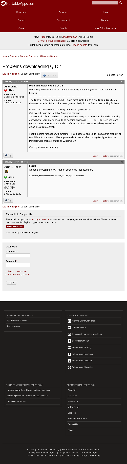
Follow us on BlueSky (79, 347)
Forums (21, 20)
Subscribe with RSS (79, 341)
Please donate (79, 45)
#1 (122, 82)
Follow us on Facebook (80, 354)
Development (63, 20)
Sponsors (72, 413)
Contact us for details (16, 401)
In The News (73, 407)
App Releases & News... (17, 320)
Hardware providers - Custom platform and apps (28, 390)
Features (63, 12)
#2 (122, 162)
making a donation (40, 219)
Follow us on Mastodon (80, 367)
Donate (63, 28)
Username (11, 251)
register (16, 73)
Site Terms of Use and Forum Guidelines (81, 449)
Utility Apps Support (48, 56)
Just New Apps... (14, 326)
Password (11, 261)
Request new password (19, 274)
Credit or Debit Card (47, 455)
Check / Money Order (75, 455)
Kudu (42, 37)
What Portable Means (77, 418)
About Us (72, 390)
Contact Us (73, 424)
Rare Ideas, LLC (48, 452)
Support (105, 20)
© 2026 (30, 449)
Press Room (73, 401)
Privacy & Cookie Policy (48, 449)
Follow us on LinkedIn (80, 361)
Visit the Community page (81, 321)
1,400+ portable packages (52, 41)
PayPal (61, 455)
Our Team (72, 396)
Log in (5, 73)
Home (4, 56)
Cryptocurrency (93, 455)
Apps (105, 12)
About (21, 28)
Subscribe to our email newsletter (85, 334)
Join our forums (77, 327)
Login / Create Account (105, 28)
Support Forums (28, 56)
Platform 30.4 (70, 37)
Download (21, 12)
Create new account (17, 271)
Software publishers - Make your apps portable (27, 396)
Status (70, 430)
